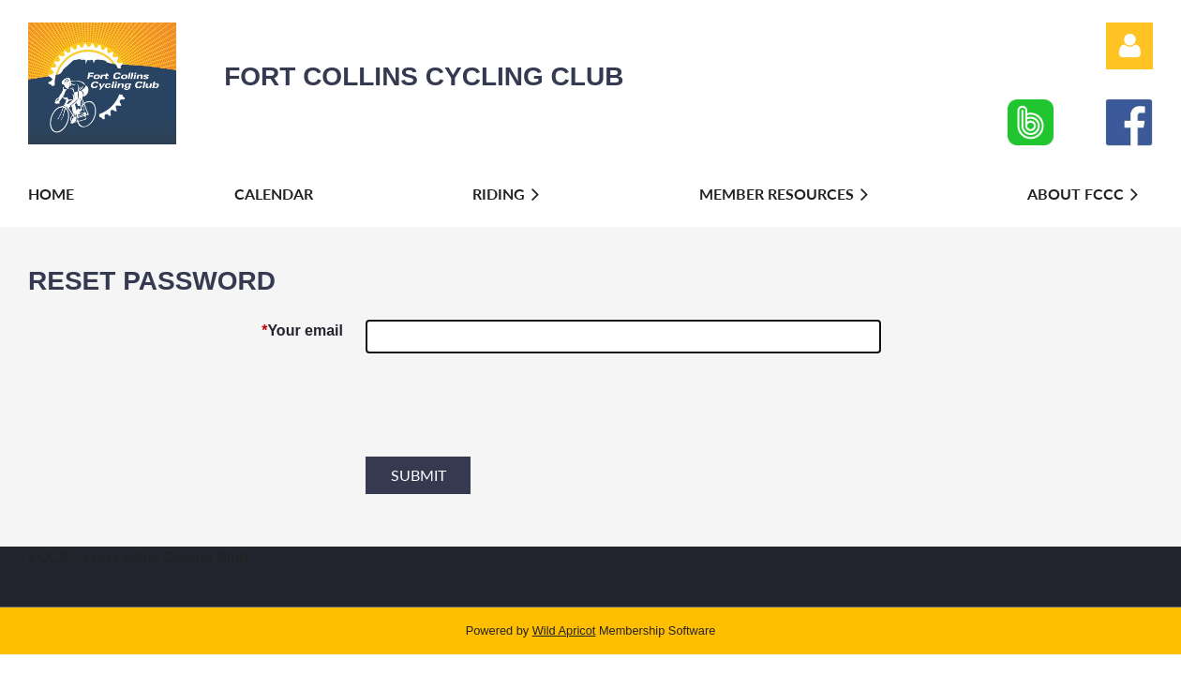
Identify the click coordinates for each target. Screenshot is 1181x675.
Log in (1129, 45)
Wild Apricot (564, 630)
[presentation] (508, 412)
